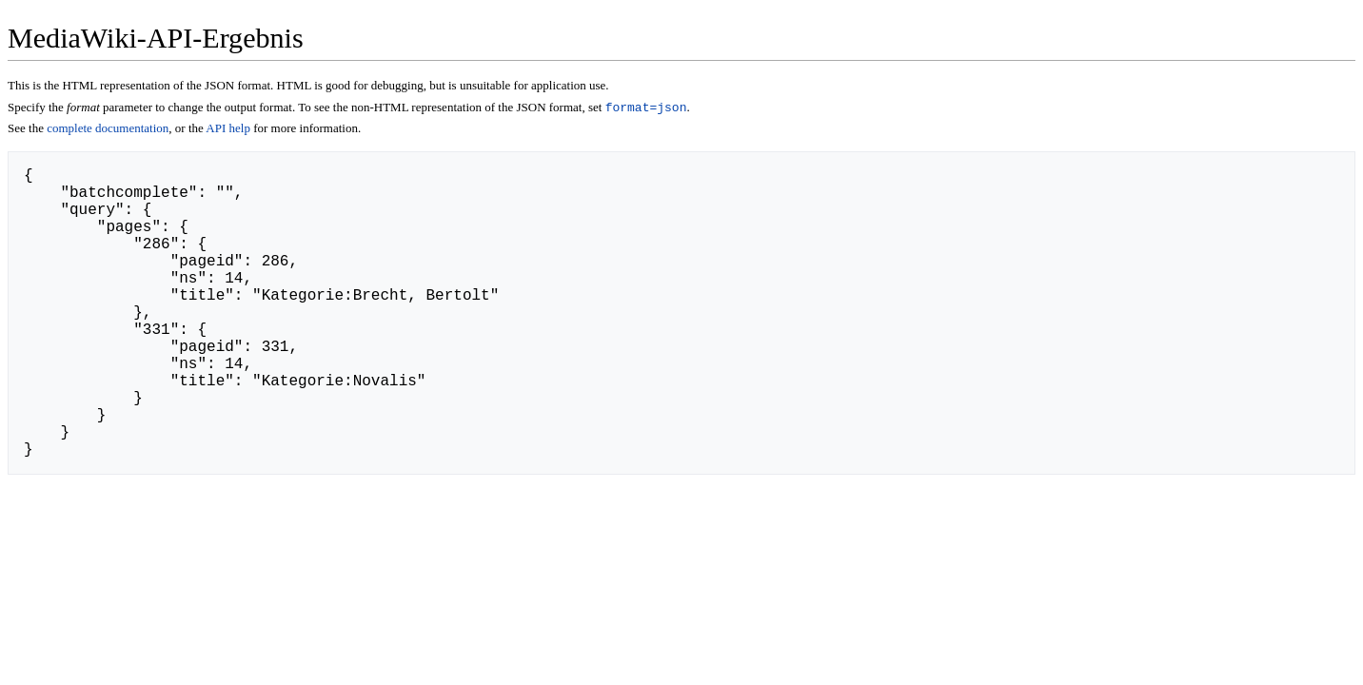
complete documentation (107, 130)
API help (228, 130)
